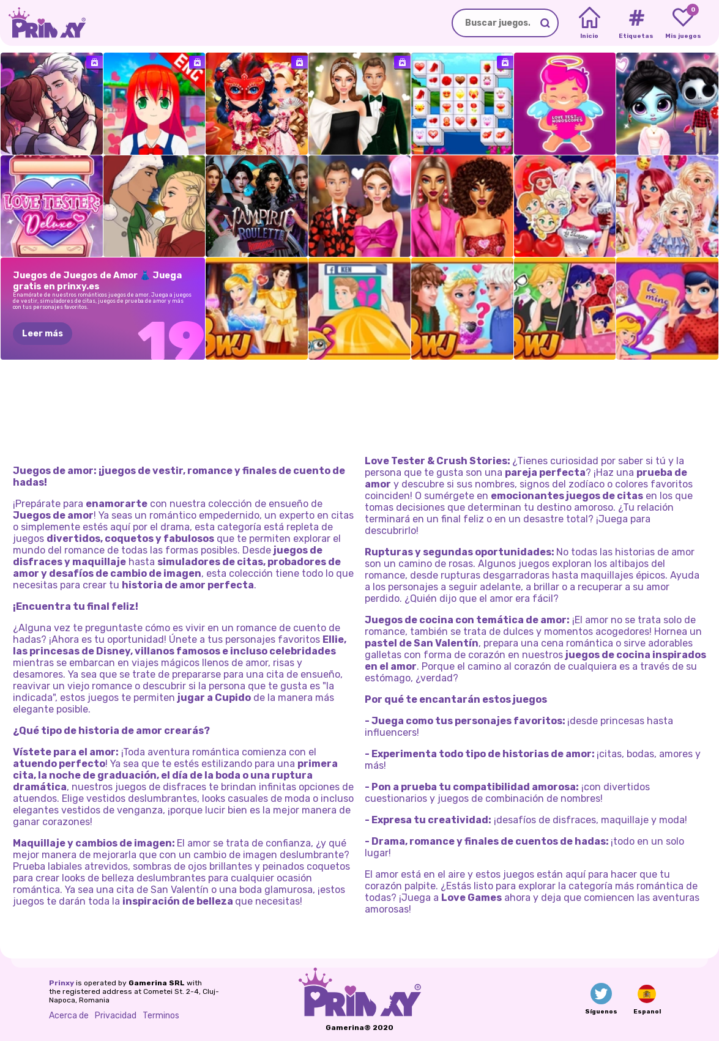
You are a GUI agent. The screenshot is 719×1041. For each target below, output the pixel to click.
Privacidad (115, 1015)
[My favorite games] (683, 23)
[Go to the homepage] (43, 23)
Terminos (161, 1015)
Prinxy (61, 983)
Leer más (42, 333)
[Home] (589, 23)
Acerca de (69, 1015)
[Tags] (636, 23)
